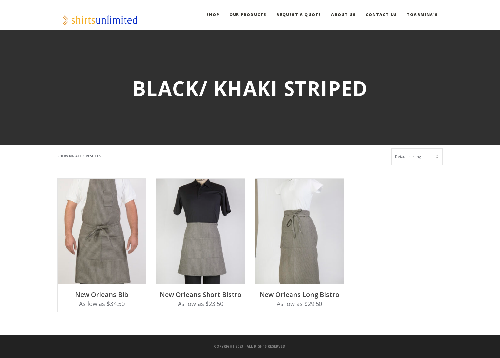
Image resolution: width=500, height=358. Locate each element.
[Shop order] (417, 156)
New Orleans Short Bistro (200, 294)
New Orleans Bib (101, 294)
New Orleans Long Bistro (299, 294)
